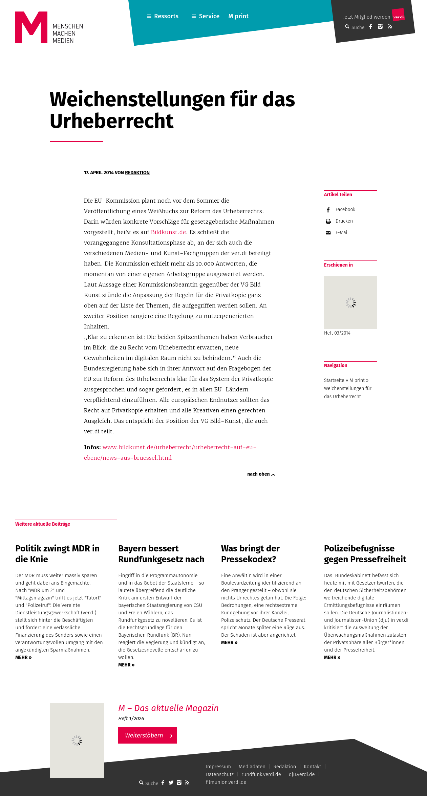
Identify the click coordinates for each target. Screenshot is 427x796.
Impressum (218, 767)
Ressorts (166, 16)
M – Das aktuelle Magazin (168, 708)
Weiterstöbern (144, 735)
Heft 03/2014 (350, 306)
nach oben (258, 474)
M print (238, 16)
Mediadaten (252, 767)
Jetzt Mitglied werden (366, 17)
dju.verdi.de (302, 774)
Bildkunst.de (168, 232)
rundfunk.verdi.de (261, 774)
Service (209, 16)
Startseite (334, 380)
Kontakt (312, 767)
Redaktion (137, 173)
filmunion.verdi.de (226, 782)
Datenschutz (220, 774)
